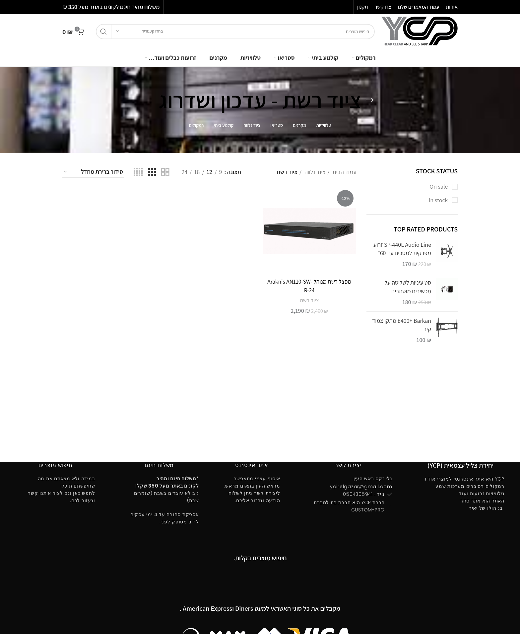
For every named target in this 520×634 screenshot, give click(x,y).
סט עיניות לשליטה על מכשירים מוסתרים (407, 287)
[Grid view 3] (152, 172)
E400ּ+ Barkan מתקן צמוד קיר (401, 325)
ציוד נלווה (314, 172)
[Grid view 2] (165, 172)
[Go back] (369, 100)
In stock (439, 200)
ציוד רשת (309, 300)
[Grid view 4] (138, 172)
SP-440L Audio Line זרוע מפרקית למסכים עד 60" (402, 249)
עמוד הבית (344, 172)
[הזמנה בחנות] (93, 172)
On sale (439, 186)
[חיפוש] (235, 31)
